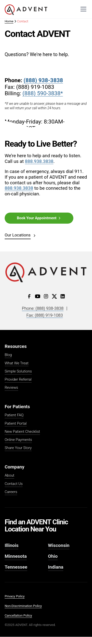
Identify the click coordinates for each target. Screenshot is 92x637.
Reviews (11, 388)
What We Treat (16, 363)
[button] (82, 9)
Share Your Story (18, 448)
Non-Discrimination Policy (23, 606)
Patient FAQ (14, 415)
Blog (8, 355)
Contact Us (14, 484)
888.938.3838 (39, 161)
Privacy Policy (15, 596)
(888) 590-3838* (43, 93)
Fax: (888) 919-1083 (44, 315)
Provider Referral (18, 380)
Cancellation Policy (18, 615)
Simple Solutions (18, 371)
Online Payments (18, 440)
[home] (26, 9)
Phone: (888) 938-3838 (43, 308)
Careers (11, 492)
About (9, 476)
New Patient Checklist (22, 432)
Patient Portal (16, 424)
